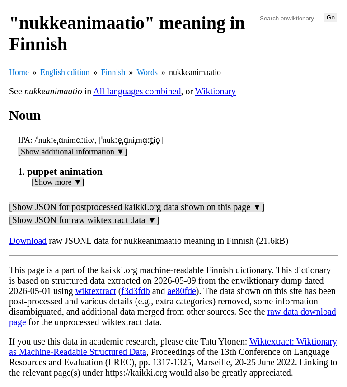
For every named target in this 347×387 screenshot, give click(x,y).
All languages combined (137, 91)
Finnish (113, 72)
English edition (65, 72)
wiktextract (95, 291)
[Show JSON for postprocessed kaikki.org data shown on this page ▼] (136, 207)
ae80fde (182, 291)
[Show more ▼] (58, 182)
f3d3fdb (135, 291)
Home (19, 72)
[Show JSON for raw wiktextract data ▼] (84, 220)
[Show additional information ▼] (72, 151)
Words (147, 72)
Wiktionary (215, 91)
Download (28, 241)
